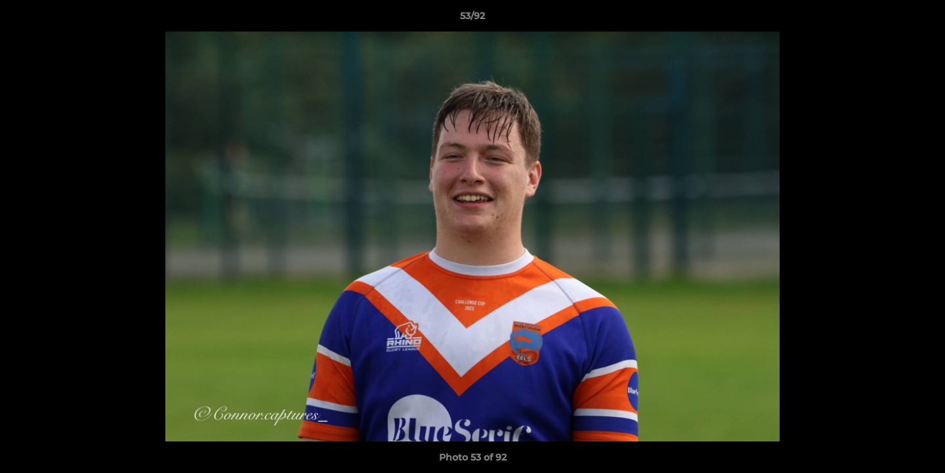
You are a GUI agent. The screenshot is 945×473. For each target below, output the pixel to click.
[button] (921, 19)
